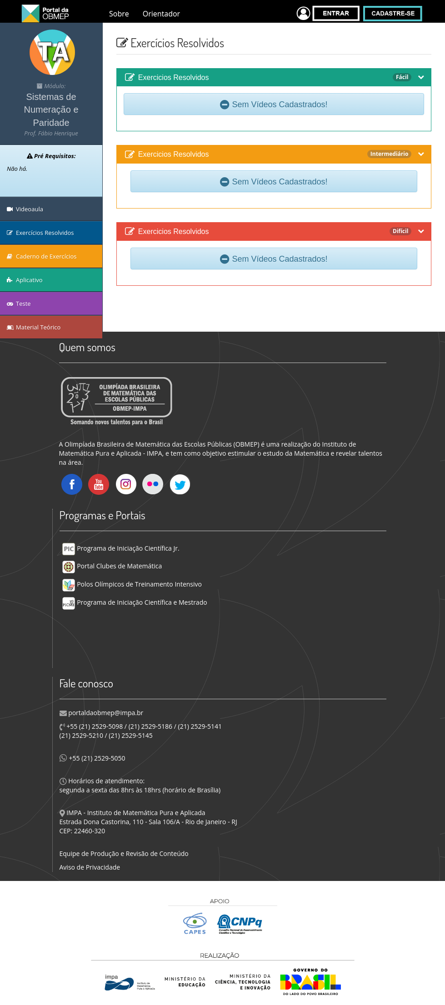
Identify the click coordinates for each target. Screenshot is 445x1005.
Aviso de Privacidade (90, 867)
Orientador (161, 14)
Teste (19, 303)
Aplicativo (25, 280)
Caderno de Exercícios (42, 256)
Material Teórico (33, 327)
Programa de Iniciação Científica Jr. (121, 548)
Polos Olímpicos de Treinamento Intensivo (132, 584)
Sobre (119, 14)
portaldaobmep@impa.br (105, 712)
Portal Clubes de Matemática (112, 566)
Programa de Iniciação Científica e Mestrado (134, 602)
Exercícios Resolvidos (40, 233)
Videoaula (25, 209)
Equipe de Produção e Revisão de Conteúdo (124, 853)
